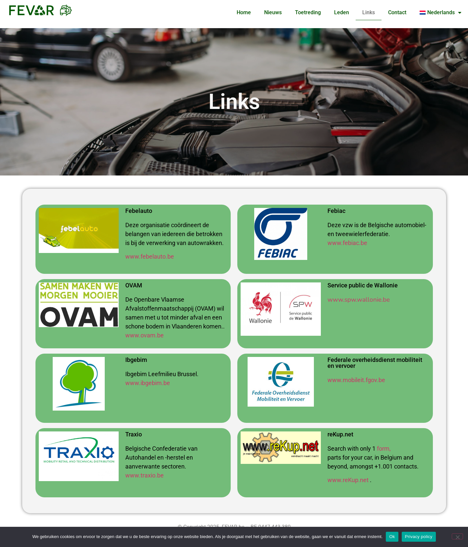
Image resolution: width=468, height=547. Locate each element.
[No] (457, 536)
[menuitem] (440, 12)
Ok (392, 536)
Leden (341, 12)
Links (368, 12)
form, (384, 448)
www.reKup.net (348, 479)
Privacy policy (419, 536)
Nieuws (273, 12)
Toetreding (308, 12)
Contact (397, 12)
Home (244, 12)
